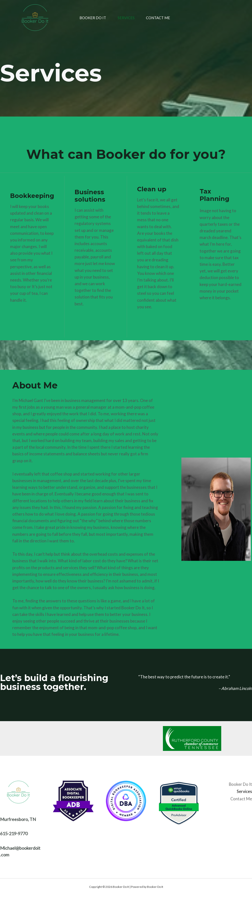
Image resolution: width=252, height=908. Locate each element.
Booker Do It (87, 17)
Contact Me (159, 17)
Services (123, 17)
